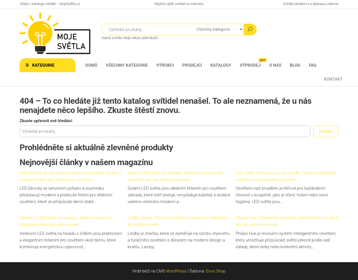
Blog (295, 65)
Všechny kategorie (127, 65)
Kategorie (43, 65)
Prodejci (192, 65)
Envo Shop (216, 271)
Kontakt (333, 79)
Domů (91, 65)
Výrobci (165, 65)
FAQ (312, 65)
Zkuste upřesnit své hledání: (46, 120)
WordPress (176, 271)
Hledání (326, 131)
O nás (275, 65)
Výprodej (252, 63)
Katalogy (220, 65)
